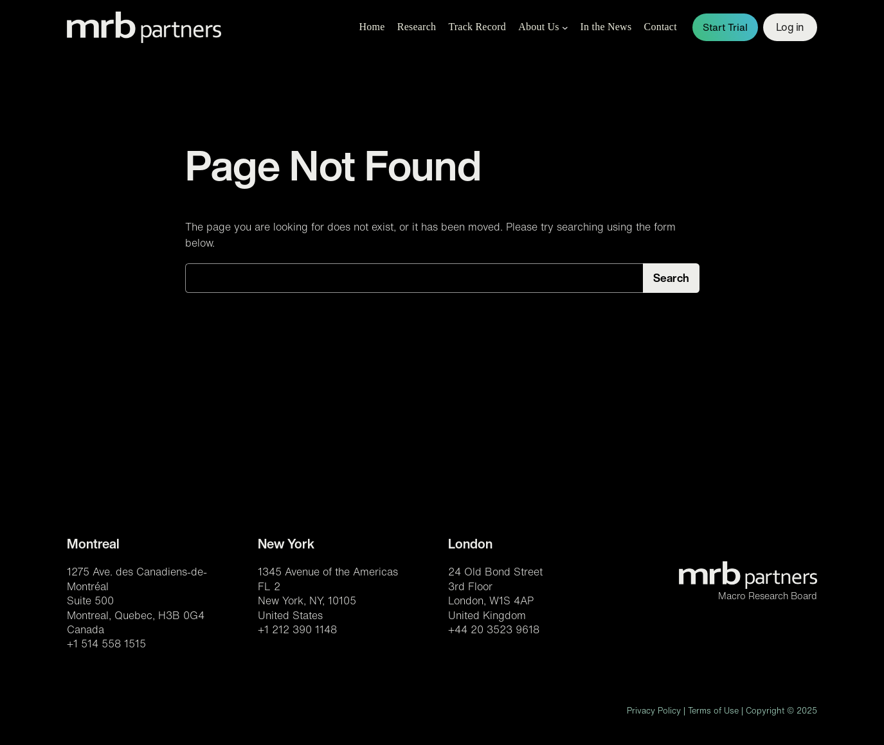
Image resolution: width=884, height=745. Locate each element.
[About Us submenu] (565, 27)
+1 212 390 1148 (297, 629)
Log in (790, 27)
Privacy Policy (654, 710)
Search (671, 277)
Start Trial (725, 27)
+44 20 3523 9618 (493, 629)
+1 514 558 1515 (106, 643)
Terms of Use (713, 710)
